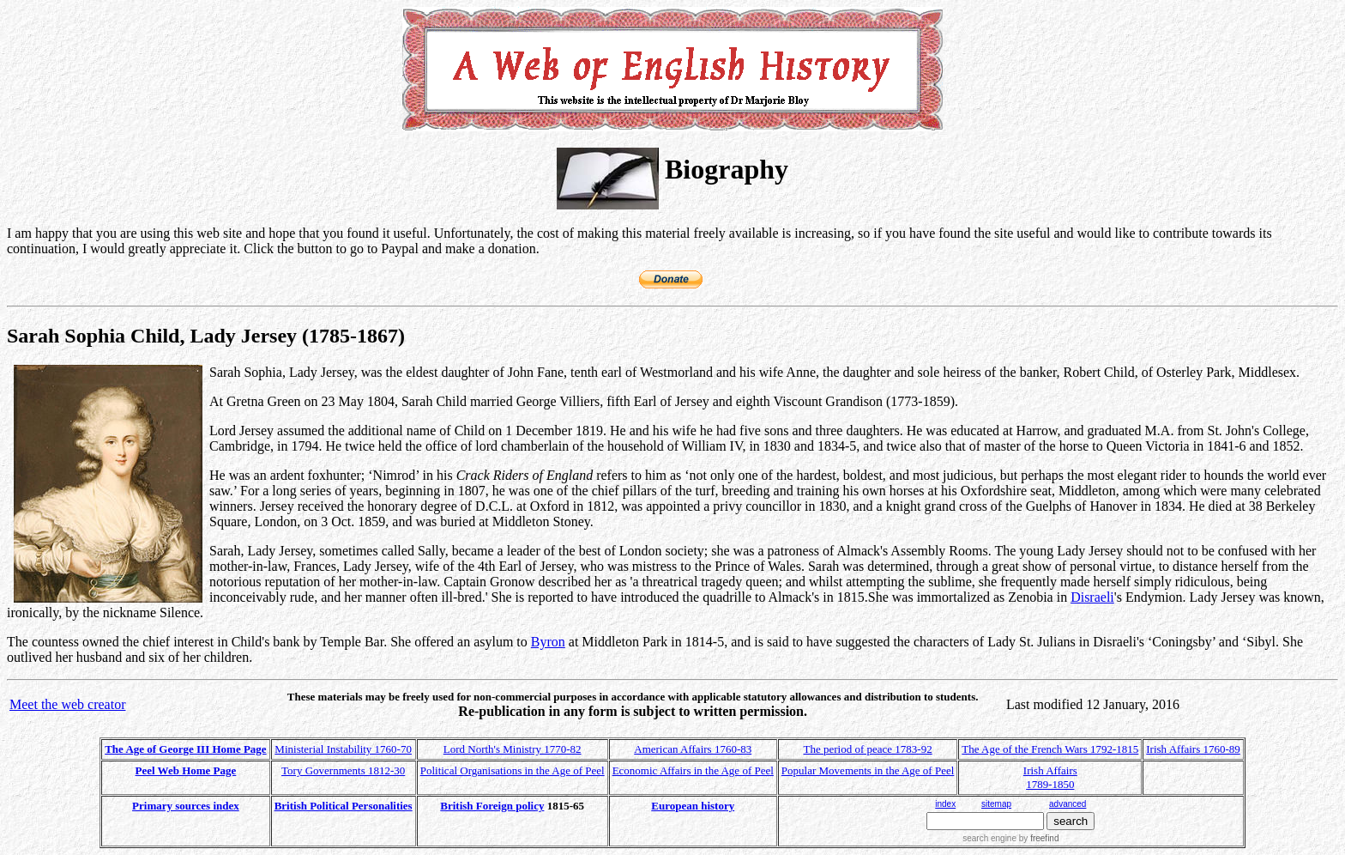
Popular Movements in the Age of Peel (867, 770)
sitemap (996, 804)
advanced (1067, 804)
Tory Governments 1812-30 (343, 770)
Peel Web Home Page (186, 770)
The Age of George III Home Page (185, 749)
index (945, 804)
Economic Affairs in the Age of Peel (693, 770)
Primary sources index (185, 805)
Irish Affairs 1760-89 (1193, 749)
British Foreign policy (492, 805)
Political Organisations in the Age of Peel (512, 770)
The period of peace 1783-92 (868, 749)
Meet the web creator (67, 704)
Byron (548, 641)
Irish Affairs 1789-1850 (1050, 777)
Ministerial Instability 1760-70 (343, 749)
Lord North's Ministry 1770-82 (512, 749)
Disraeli (1092, 597)
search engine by (1010, 838)
